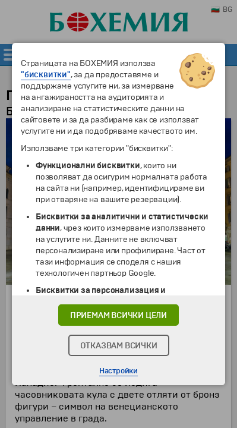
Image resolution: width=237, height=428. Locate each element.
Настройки (118, 371)
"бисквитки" (46, 75)
